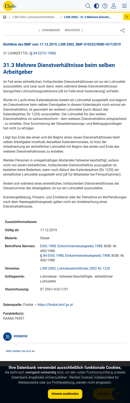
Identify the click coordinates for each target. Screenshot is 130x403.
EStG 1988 (48, 246)
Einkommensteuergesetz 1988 (79, 246)
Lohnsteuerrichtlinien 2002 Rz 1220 (83, 268)
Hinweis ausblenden (65, 393)
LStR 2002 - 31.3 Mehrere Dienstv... (87, 17)
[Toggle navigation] (113, 5)
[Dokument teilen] (122, 30)
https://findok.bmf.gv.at (55, 305)
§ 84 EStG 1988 (42, 53)
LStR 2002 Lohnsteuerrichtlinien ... (35, 17)
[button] (88, 5)
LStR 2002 (48, 268)
